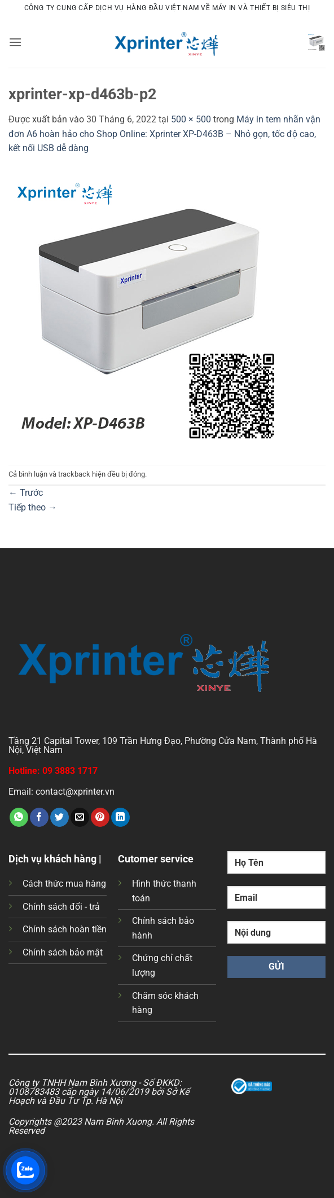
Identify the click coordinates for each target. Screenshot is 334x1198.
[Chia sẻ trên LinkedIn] (120, 817)
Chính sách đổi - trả (61, 906)
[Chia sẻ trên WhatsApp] (19, 817)
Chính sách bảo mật (63, 952)
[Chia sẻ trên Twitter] (59, 817)
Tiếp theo (32, 507)
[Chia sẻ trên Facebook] (39, 817)
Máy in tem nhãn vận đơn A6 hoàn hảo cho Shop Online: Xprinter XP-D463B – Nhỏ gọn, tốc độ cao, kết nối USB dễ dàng (164, 133)
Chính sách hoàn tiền (65, 929)
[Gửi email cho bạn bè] (80, 817)
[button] (15, 42)
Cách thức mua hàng (64, 883)
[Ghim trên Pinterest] (100, 817)
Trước (25, 492)
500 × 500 (191, 119)
